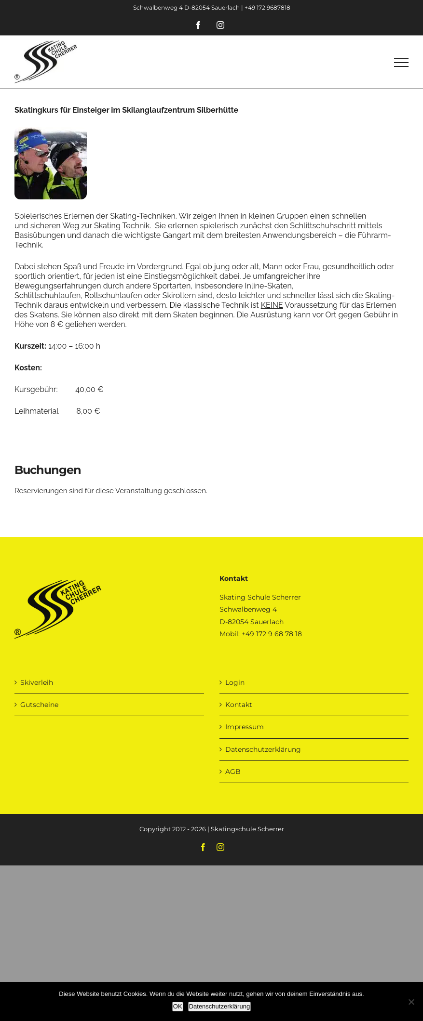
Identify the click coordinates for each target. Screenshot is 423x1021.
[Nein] (411, 1002)
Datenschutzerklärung (263, 749)
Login (235, 682)
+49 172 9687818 (267, 7)
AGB (233, 771)
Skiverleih (36, 682)
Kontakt (238, 704)
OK (177, 1006)
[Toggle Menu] (401, 62)
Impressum (244, 726)
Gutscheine (39, 704)
